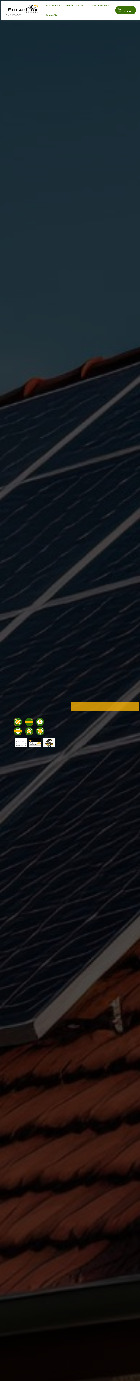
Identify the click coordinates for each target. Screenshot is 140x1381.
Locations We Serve (92, 7)
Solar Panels (52, 7)
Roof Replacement (71, 7)
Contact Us (50, 19)
